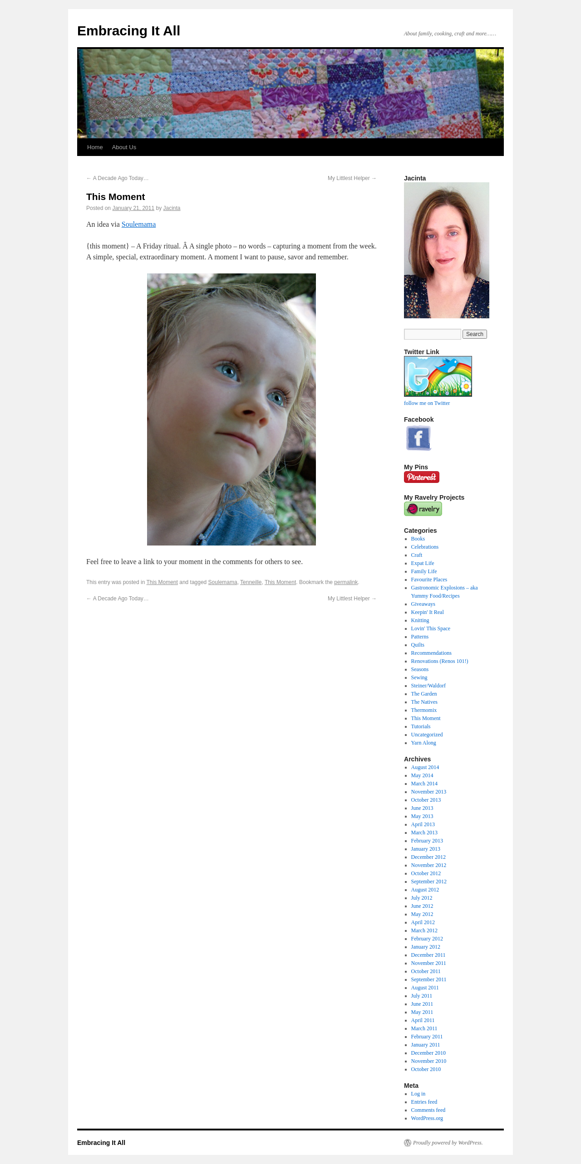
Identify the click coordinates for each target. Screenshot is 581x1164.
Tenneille (250, 582)
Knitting (420, 620)
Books (418, 539)
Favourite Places (429, 579)
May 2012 (422, 914)
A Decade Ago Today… (117, 178)
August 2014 (425, 767)
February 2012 (427, 938)
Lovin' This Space (431, 628)
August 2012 (425, 889)
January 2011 (425, 1045)
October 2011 (426, 971)
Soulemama (139, 224)
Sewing (419, 677)
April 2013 (423, 824)
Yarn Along (423, 743)
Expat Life (422, 563)
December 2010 (428, 1053)
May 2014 (422, 775)
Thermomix (424, 710)
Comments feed (428, 1110)
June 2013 (422, 808)
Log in (418, 1094)
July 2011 (422, 996)
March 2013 (424, 832)
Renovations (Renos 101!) (439, 661)
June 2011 (422, 1004)
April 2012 (423, 922)
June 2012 (422, 906)
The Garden (424, 694)
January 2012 (425, 947)
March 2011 (424, 1028)
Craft (417, 555)
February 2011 (427, 1036)
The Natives (424, 702)
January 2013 (425, 849)
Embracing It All (128, 30)
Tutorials (421, 726)
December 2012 (428, 857)
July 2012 (422, 898)
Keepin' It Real (427, 612)
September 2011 (429, 979)
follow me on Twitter (427, 403)
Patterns (420, 636)
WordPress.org (427, 1118)
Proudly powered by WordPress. (448, 1143)
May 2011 (422, 1012)
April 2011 (423, 1020)
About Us (124, 147)
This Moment (162, 582)
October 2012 (426, 873)
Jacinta (172, 208)
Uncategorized (427, 734)
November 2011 (428, 963)
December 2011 (428, 955)
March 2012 (424, 930)
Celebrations (425, 547)
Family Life (424, 571)
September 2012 (429, 881)
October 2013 (426, 800)
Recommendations (431, 653)
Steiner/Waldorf (428, 685)
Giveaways (423, 604)
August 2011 (425, 987)
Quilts (417, 645)
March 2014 (424, 783)
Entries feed (424, 1102)
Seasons (420, 669)
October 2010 (426, 1069)
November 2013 (429, 792)
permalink (346, 582)
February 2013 (427, 841)
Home (95, 147)
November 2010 (429, 1061)
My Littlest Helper (352, 178)
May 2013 (422, 816)
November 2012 (429, 865)
